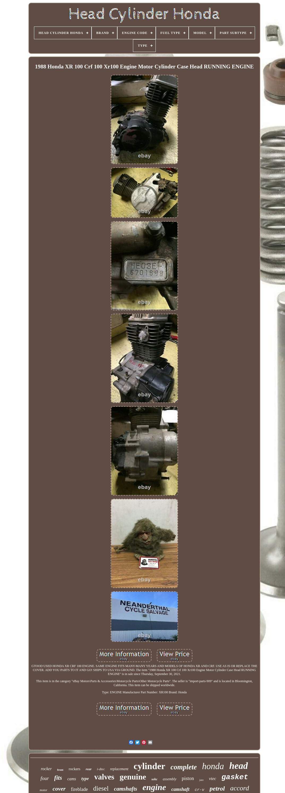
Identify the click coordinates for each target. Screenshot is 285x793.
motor (44, 790)
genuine (133, 776)
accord (239, 788)
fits (58, 777)
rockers (74, 769)
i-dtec (101, 769)
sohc (155, 779)
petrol (217, 788)
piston (188, 778)
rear (89, 769)
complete (184, 767)
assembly (169, 779)
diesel (101, 788)
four (45, 778)
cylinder (149, 766)
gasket (235, 777)
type (85, 778)
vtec (212, 778)
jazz (201, 779)
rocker (46, 768)
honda (213, 766)
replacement (119, 769)
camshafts (125, 789)
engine (154, 787)
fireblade (79, 789)
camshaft (180, 789)
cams (71, 779)
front (60, 769)
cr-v (199, 790)
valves (104, 777)
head (238, 766)
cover (59, 788)
